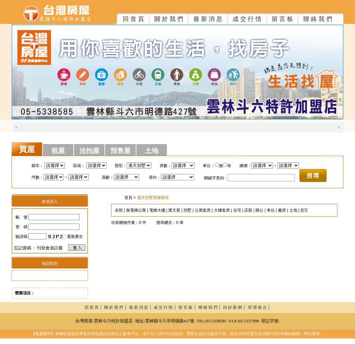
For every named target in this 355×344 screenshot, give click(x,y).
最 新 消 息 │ (141, 307)
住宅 (237, 210)
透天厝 (174, 210)
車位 (271, 210)
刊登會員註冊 (50, 248)
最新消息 (50, 287)
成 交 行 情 (247, 19)
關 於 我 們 (168, 19)
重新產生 (75, 236)
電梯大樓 (157, 210)
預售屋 (120, 150)
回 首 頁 (133, 19)
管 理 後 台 (257, 307)
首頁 (128, 197)
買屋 (27, 149)
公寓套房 (203, 210)
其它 (304, 210)
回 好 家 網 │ (235, 307)
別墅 (187, 210)
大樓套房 (222, 210)
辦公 (259, 210)
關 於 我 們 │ (116, 307)
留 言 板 (282, 19)
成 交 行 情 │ (166, 307)
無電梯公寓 (136, 210)
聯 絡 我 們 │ (210, 307)
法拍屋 (89, 150)
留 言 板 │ (188, 307)
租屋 (58, 150)
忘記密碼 (22, 248)
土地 (151, 150)
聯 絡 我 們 (317, 19)
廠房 (282, 210)
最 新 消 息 (207, 19)
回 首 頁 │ (95, 307)
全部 (119, 210)
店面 (248, 210)
